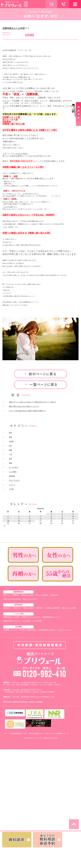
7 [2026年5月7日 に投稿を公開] (40, 516)
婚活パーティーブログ (30, 599)
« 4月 (4, 526)
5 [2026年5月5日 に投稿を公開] (18, 516)
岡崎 (10, 450)
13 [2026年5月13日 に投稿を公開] (29, 519)
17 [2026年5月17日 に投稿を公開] (73, 519)
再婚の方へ (40, 608)
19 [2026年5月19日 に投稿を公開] (19, 521)
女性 (10, 459)
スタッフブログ (14, 480)
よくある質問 (36, 621)
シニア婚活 (13, 472)
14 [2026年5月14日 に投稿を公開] (40, 519)
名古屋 (11, 441)
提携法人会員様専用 (53, 608)
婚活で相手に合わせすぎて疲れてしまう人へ (24, 406)
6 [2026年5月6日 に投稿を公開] (29, 516)
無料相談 (12, 476)
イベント (12, 485)
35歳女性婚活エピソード (11, 621)
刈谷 (10, 446)
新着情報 (16, 595)
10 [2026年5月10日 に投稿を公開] (73, 516)
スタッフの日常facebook (12, 599)
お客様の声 (54, 595)
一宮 (10, 454)
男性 (10, 433)
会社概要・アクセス (10, 630)
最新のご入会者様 (42, 595)
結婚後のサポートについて (31, 617)
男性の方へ (7, 608)
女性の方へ (17, 608)
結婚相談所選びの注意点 (46, 630)
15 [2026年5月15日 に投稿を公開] (51, 519)
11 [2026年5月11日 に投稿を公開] (8, 519)
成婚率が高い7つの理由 (11, 617)
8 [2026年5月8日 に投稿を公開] (51, 516)
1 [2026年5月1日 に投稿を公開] (51, 514)
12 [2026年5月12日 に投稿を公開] (19, 519)
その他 (11, 489)
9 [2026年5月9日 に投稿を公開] (62, 516)
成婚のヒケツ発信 (27, 595)
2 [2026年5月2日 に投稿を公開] (62, 514)
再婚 (10, 463)
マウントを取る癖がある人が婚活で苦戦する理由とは (27, 411)
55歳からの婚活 (28, 608)
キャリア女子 (13, 467)
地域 (10, 437)
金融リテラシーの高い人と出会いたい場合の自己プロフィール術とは (32, 402)
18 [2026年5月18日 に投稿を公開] (8, 521)
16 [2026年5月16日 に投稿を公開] (62, 519)
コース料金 (26, 621)
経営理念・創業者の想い (27, 630)
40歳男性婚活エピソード (50, 617)
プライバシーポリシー (65, 630)
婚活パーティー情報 (69, 608)
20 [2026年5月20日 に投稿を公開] (29, 521)
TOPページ (7, 595)
